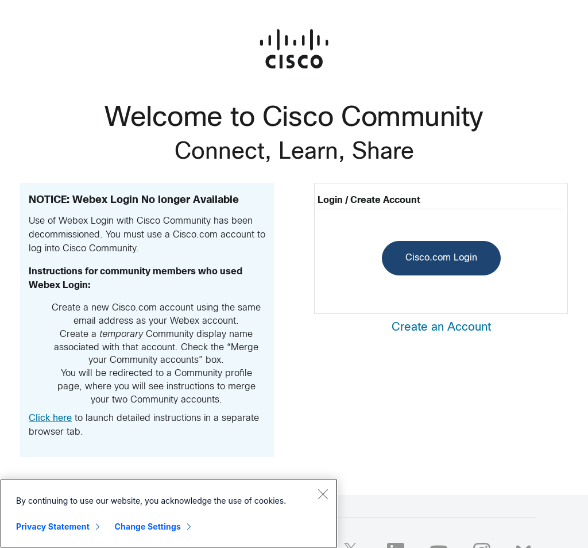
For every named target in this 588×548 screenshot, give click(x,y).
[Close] (322, 494)
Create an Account (441, 327)
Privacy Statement (53, 526)
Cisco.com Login (441, 258)
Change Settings (148, 526)
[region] (169, 513)
